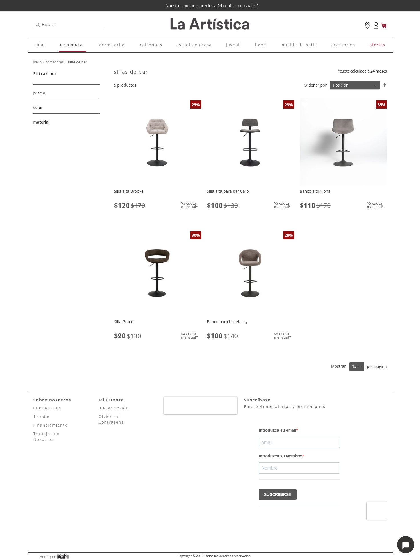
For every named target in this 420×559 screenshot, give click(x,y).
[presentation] (200, 405)
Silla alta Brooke (129, 191)
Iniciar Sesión (113, 408)
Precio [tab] (39, 93)
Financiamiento (50, 425)
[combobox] (68, 24)
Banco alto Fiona (315, 191)
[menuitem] (40, 45)
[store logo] (210, 24)
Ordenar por (315, 85)
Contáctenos (47, 408)
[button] (119, 105)
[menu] (210, 45)
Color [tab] (38, 107)
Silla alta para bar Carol (228, 191)
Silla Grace (123, 321)
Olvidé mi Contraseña (111, 419)
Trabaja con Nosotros (46, 436)
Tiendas (42, 416)
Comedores (55, 62)
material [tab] (41, 122)
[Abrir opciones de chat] (405, 544)
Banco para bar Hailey (227, 321)
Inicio (38, 62)
